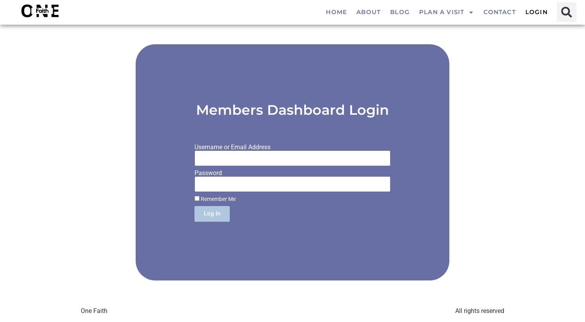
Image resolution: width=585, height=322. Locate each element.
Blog (400, 12)
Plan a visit (446, 12)
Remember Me (215, 199)
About (368, 12)
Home (336, 12)
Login (536, 12)
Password (208, 173)
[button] (566, 12)
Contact (499, 12)
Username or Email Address (232, 147)
